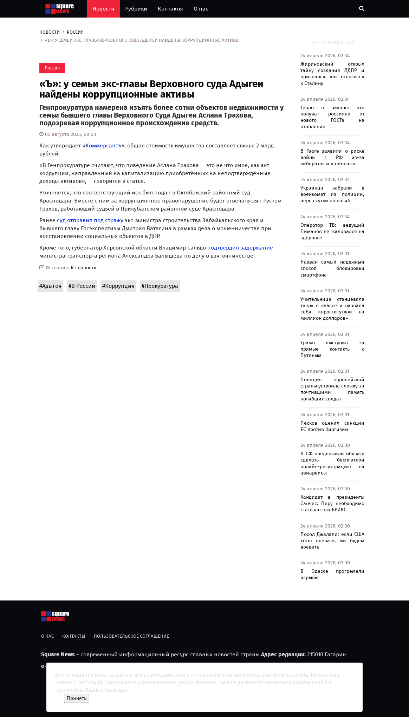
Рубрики (136, 8)
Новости (103, 8)
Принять (76, 698)
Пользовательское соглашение (131, 636)
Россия (75, 32)
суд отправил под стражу (90, 220)
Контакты (170, 8)
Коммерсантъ (103, 145)
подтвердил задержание (240, 247)
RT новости (84, 268)
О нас (201, 8)
